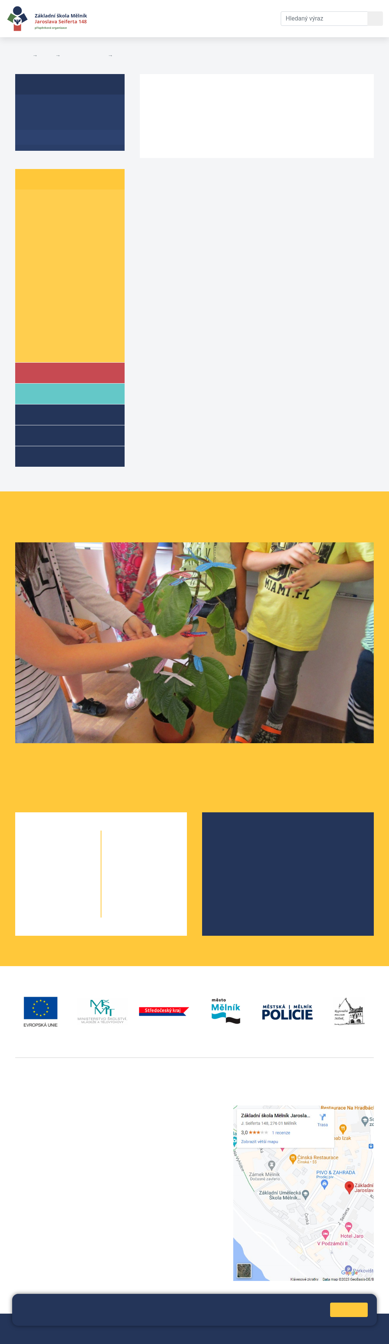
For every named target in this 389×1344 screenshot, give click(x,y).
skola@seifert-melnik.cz (173, 1136)
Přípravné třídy (58, 435)
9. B (61, 320)
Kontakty (251, 18)
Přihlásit (209, 1324)
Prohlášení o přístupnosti (49, 1333)
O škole (230, 835)
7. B (61, 290)
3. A (30, 232)
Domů (22, 55)
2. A (30, 217)
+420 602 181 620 (40, 1213)
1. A (30, 203)
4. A (30, 246)
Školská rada (238, 847)
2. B (61, 217)
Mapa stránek (175, 1324)
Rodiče (46, 393)
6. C (91, 276)
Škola (45, 372)
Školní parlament (83, 55)
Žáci (46, 55)
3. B (61, 232)
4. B (61, 246)
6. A (30, 276)
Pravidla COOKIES (111, 1333)
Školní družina (57, 414)
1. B (61, 203)
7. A (30, 290)
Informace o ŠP (48, 108)
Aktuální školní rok (154, 18)
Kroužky (47, 456)
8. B (61, 305)
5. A (30, 261)
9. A (30, 320)
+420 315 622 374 (165, 1109)
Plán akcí (127, 55)
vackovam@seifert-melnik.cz (55, 1222)
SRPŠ (228, 883)
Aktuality (38, 122)
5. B (61, 261)
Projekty (231, 859)
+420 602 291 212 (165, 1118)
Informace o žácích (53, 334)
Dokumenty (211, 18)
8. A (30, 305)
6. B (61, 276)
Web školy (360, 1324)
